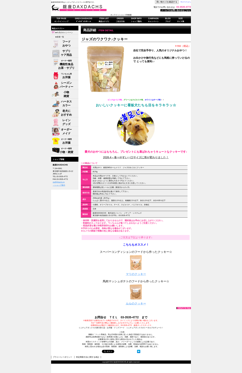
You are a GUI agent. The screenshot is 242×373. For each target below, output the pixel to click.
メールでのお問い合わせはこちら (175, 10)
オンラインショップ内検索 (121, 15)
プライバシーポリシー (62, 357)
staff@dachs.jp (59, 182)
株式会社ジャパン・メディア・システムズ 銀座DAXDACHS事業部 (91, 8)
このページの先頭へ (183, 308)
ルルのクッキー (136, 303)
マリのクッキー (136, 274)
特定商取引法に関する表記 (87, 357)
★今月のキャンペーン (64, 32)
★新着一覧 (59, 37)
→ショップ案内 (59, 185)
